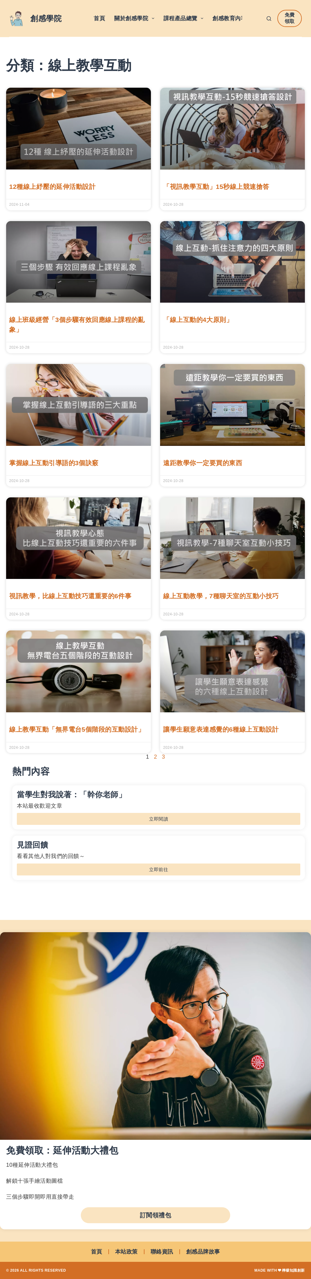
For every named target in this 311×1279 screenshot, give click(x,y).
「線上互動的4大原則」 (198, 319)
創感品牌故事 (203, 1252)
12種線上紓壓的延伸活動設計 (52, 186)
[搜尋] (269, 18)
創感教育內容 (233, 18)
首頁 (99, 18)
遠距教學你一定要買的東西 (202, 462)
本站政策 (126, 1252)
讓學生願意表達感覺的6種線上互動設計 (221, 729)
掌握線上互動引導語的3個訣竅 (54, 462)
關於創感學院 (135, 18)
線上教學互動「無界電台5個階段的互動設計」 (76, 729)
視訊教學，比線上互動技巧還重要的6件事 (70, 595)
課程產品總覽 (184, 18)
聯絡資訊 (162, 1252)
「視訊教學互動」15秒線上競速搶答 (216, 186)
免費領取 (290, 18)
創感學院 (46, 18)
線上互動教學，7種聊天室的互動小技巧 (221, 595)
